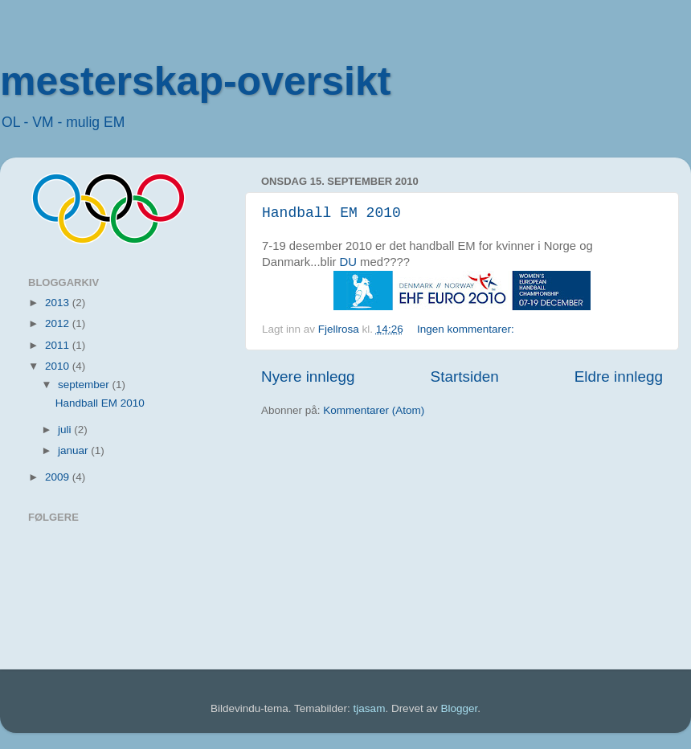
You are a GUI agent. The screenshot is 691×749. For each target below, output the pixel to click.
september (85, 385)
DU (348, 262)
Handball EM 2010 (331, 213)
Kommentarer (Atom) (373, 410)
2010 (58, 366)
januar (74, 450)
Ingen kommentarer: (467, 329)
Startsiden (465, 376)
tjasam (370, 708)
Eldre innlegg (618, 376)
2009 (58, 477)
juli (66, 430)
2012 (58, 323)
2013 (58, 303)
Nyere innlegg (308, 376)
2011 (58, 345)
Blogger (458, 708)
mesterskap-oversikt (195, 81)
